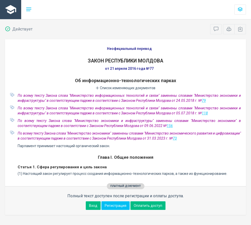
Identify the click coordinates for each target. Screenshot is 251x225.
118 (205, 113)
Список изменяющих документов (125, 88)
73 (175, 138)
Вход (93, 206)
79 (204, 101)
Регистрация (115, 206)
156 (170, 126)
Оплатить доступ (148, 206)
